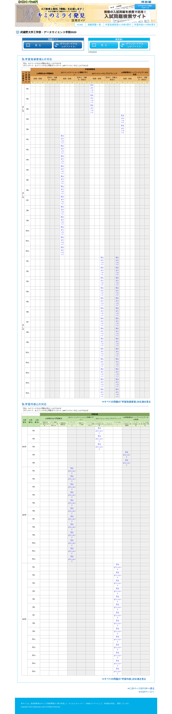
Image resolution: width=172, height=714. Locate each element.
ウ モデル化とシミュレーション (117, 424)
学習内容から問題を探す (144, 25)
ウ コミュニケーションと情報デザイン (90, 424)
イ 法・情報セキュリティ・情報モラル (54, 424)
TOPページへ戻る (141, 692)
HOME (80, 25)
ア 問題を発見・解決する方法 (44, 424)
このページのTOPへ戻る (141, 688)
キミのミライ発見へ (145, 6)
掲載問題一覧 (94, 25)
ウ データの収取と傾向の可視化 (145, 424)
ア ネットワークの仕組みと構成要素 (127, 424)
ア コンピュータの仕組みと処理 (99, 424)
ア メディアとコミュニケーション (72, 424)
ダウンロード (91, 90)
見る (91, 85)
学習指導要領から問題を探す (118, 25)
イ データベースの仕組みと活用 (136, 424)
